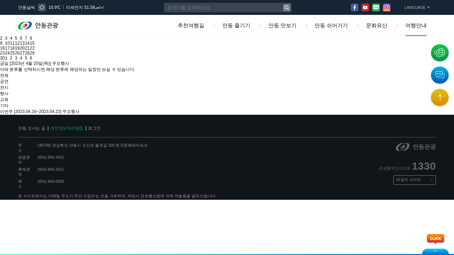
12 (20, 37)
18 (14, 42)
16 (3, 42)
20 (25, 42)
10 (8, 37)
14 (31, 37)
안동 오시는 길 (30, 112)
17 (8, 42)
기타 (4, 92)
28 (31, 47)
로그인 (88, 112)
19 (20, 42)
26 (20, 47)
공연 (4, 72)
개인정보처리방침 (63, 112)
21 (31, 42)
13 (25, 37)
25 (14, 47)
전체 (4, 67)
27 (25, 47)
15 (37, 37)
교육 (4, 87)
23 (3, 47)
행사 (4, 82)
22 (37, 42)
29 (37, 47)
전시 (4, 77)
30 (3, 52)
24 (8, 47)
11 (14, 37)
